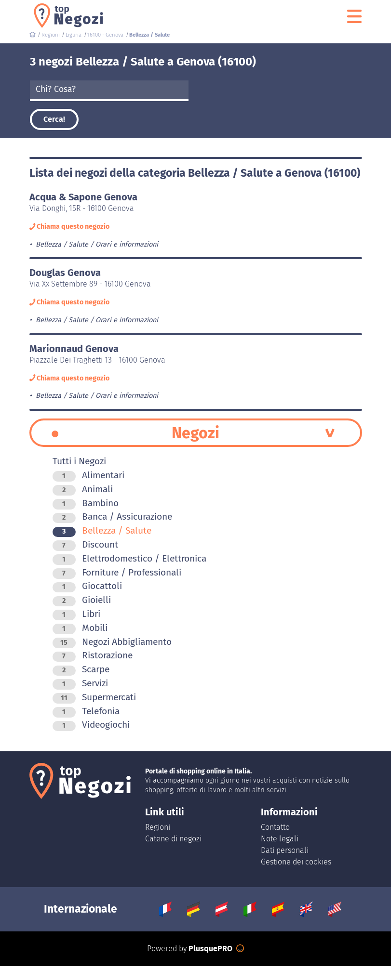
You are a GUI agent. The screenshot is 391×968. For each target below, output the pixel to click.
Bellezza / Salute (102, 532)
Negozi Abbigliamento (112, 643)
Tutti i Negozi (79, 463)
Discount (85, 546)
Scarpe (81, 671)
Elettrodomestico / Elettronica (129, 560)
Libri (76, 616)
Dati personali (285, 852)
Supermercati (94, 699)
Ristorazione (93, 657)
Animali (83, 491)
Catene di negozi (173, 840)
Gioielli (82, 602)
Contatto (275, 829)
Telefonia (86, 713)
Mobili (80, 629)
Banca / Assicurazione (112, 518)
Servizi (80, 685)
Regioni (157, 829)
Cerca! (54, 119)
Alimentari (88, 477)
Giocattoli (87, 588)
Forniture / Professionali (117, 574)
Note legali (279, 840)
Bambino (86, 504)
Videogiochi (91, 727)
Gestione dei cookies (296, 863)
